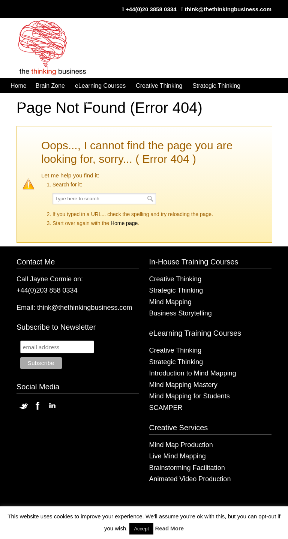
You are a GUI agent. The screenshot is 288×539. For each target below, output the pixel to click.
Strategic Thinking (176, 290)
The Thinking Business (56, 48)
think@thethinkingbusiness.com (228, 9)
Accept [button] (141, 528)
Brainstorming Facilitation (187, 467)
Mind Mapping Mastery (183, 385)
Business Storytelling (180, 313)
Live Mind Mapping (177, 456)
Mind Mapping (170, 302)
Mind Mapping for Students (189, 396)
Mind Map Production (181, 445)
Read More (169, 528)
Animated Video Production (190, 479)
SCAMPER (166, 407)
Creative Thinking (175, 279)
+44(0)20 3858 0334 (151, 9)
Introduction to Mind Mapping (192, 373)
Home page (124, 223)
